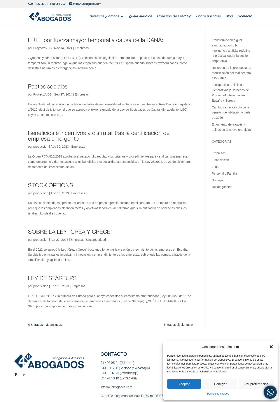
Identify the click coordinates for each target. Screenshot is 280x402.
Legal (215, 166)
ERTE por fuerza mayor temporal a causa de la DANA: (95, 40)
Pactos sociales (48, 87)
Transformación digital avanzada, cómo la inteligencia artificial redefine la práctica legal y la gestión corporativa (231, 50)
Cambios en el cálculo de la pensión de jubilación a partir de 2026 (231, 113)
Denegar (220, 384)
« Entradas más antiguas (45, 324)
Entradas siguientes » (178, 324)
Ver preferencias (256, 384)
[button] (271, 347)
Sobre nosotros (208, 16)
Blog (229, 16)
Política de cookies (218, 393)
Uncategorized (96, 239)
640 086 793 (58, 4)
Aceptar (184, 384)
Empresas (82, 48)
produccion (40, 146)
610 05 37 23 (110, 373)
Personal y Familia (224, 173)
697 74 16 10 (110, 378)
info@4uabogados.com (116, 387)
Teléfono (125, 368)
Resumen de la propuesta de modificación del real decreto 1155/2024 (231, 73)
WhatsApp (142, 368)
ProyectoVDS (42, 48)
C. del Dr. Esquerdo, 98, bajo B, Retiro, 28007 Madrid (137, 396)
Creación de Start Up (174, 16)
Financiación (220, 160)
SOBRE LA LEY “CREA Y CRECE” (70, 232)
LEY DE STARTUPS (52, 278)
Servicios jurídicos (104, 16)
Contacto (244, 16)
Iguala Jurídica (140, 16)
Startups (217, 180)
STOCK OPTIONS (50, 185)
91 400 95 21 (39, 4)
